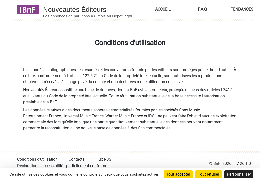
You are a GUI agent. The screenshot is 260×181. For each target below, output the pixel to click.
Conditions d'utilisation (37, 159)
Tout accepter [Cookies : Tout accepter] (178, 174)
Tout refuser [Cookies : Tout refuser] (208, 174)
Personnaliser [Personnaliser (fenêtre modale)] (239, 174)
